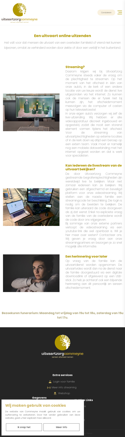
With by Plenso (84, 433)
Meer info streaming (61, 387)
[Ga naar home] (19, 12)
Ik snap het (24, 427)
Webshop (62, 393)
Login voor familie (62, 381)
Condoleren (106, 12)
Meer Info (61, 427)
